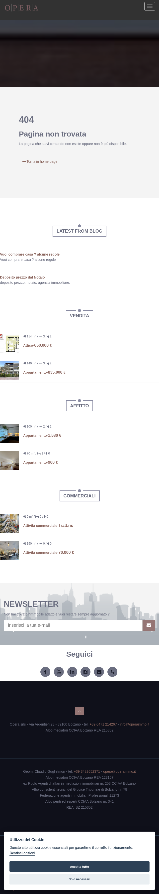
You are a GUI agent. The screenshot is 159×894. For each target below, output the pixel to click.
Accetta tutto (79, 867)
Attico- (37, 345)
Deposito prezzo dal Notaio (22, 277)
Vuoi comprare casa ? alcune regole (30, 254)
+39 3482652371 (87, 771)
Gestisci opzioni (22, 853)
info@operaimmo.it (134, 724)
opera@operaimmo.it (119, 771)
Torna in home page (39, 161)
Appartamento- (44, 372)
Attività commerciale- (48, 526)
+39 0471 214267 (103, 724)
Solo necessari (79, 879)
